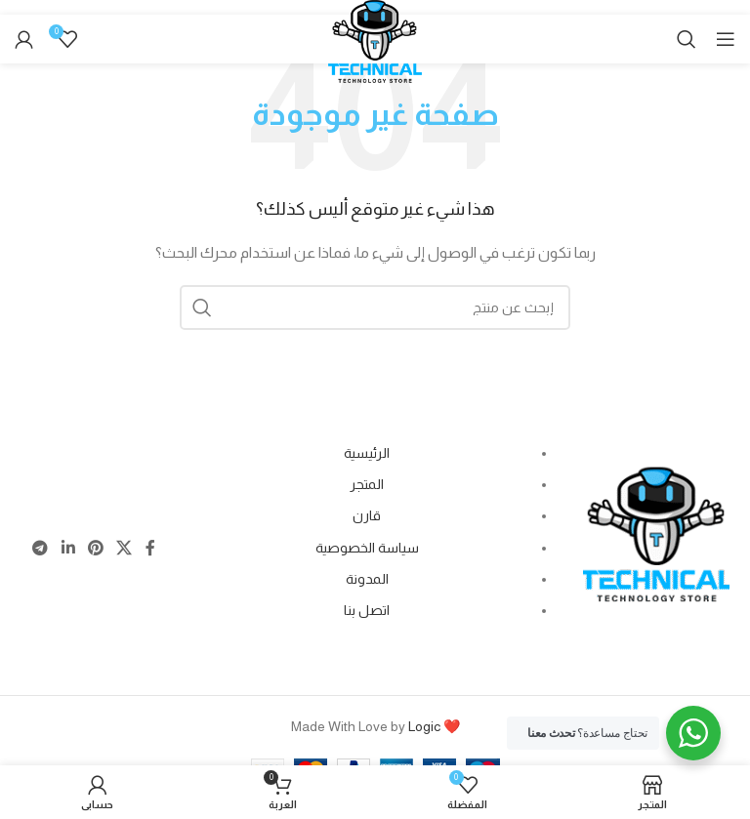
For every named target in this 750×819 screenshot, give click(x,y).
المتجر (367, 484)
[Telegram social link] (40, 549)
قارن (367, 515)
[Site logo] (375, 51)
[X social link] (124, 549)
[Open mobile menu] (725, 39)
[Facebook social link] (150, 549)
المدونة (367, 579)
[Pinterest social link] (95, 549)
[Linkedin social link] (68, 549)
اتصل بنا (367, 610)
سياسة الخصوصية (367, 547)
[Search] (686, 39)
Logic (424, 726)
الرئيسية (367, 453)
